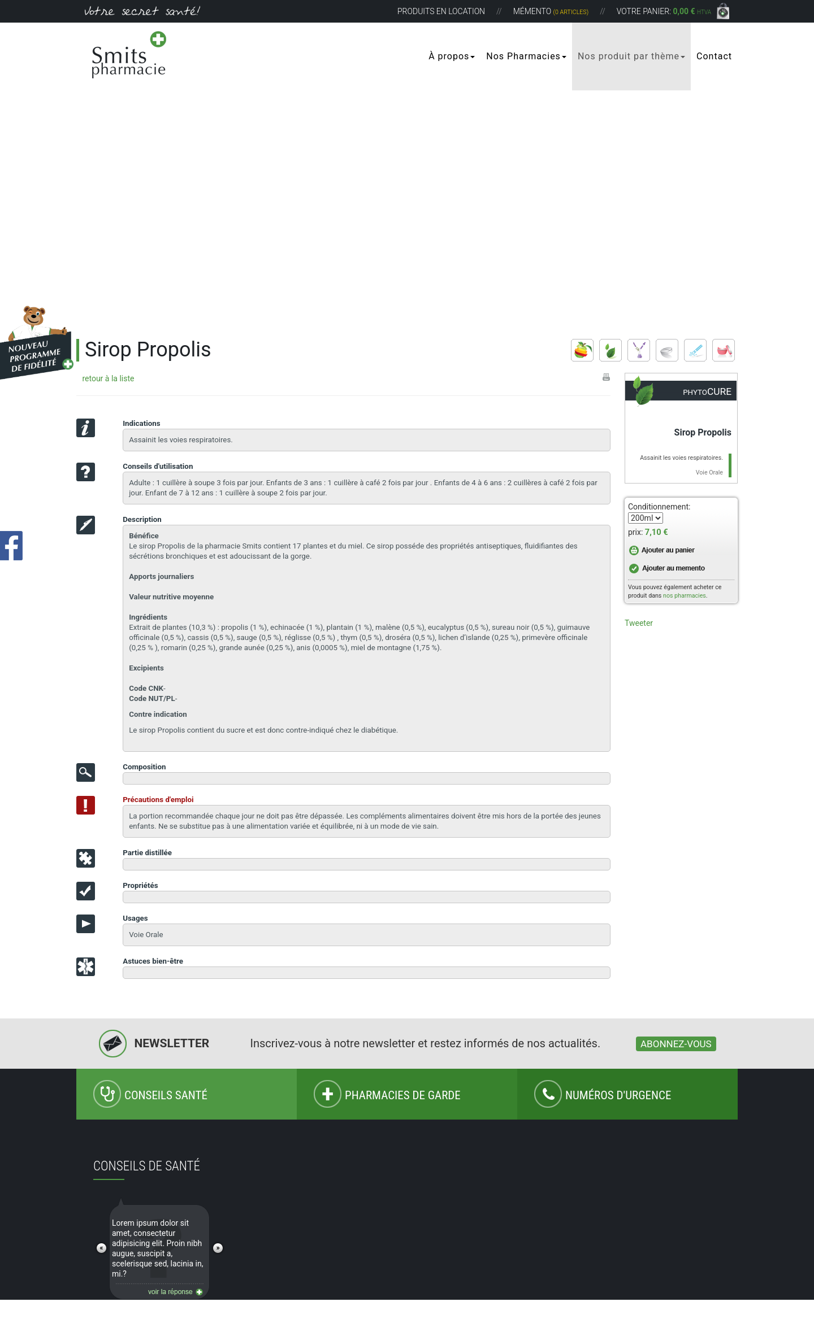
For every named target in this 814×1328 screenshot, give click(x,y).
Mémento (550, 11)
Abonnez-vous (676, 1044)
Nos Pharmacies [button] (526, 56)
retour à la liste (108, 378)
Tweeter (639, 623)
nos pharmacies (684, 595)
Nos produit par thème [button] (631, 56)
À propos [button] (451, 56)
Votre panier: (664, 11)
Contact (714, 56)
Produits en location (441, 11)
